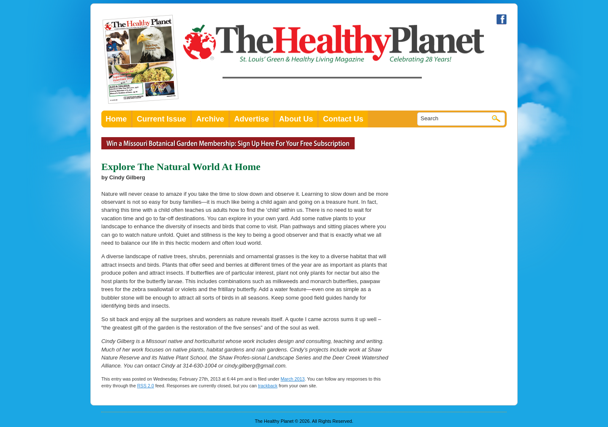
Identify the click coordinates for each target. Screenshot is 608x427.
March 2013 (293, 378)
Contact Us (343, 119)
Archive (210, 119)
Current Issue (161, 119)
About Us (296, 119)
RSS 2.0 (145, 385)
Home (116, 119)
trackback (267, 385)
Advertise (251, 119)
